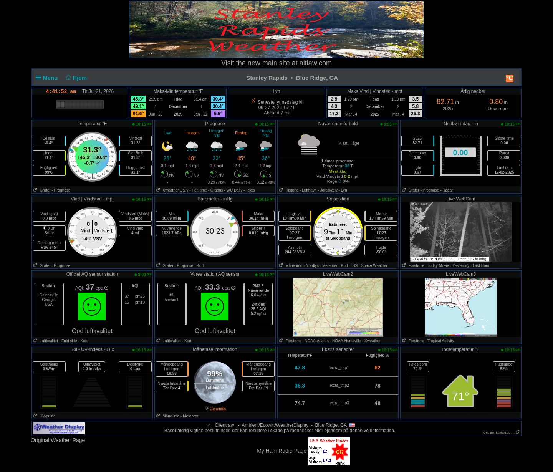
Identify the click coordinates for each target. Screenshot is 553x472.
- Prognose (60, 190)
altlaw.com (316, 63)
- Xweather (371, 341)
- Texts (249, 190)
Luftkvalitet (45, 341)
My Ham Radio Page (281, 451)
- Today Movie (437, 265)
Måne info (290, 265)
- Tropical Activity (439, 341)
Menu (48, 78)
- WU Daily (233, 190)
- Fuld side (68, 341)
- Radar (446, 190)
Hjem (75, 78)
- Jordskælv (328, 190)
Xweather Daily (172, 190)
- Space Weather (373, 265)
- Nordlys (311, 265)
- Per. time (198, 190)
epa (102, 288)
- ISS (353, 265)
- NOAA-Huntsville (345, 341)
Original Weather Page (58, 440)
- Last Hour (479, 265)
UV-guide (43, 416)
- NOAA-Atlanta (315, 341)
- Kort (199, 265)
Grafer (41, 190)
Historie (288, 190)
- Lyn (343, 190)
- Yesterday (459, 265)
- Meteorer (329, 265)
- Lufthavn (308, 190)
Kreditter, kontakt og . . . (501, 432)
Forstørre (412, 265)
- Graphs (215, 190)
